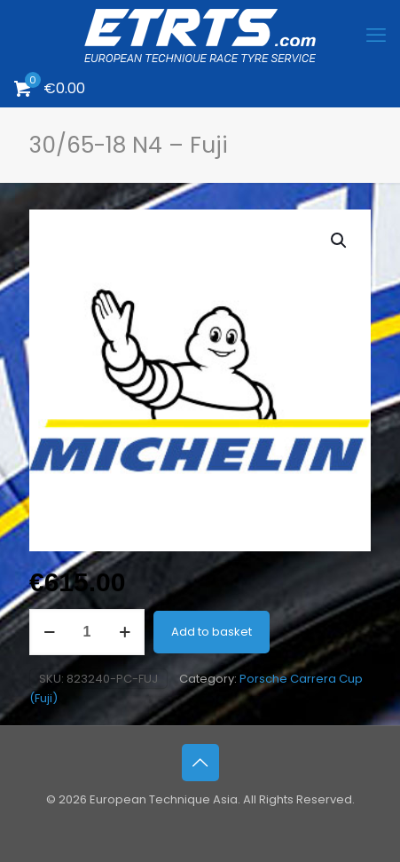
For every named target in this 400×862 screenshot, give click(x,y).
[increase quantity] (124, 632)
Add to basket (211, 631)
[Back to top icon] (200, 762)
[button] (339, 240)
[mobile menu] (376, 35)
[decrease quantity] (49, 632)
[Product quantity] (87, 632)
